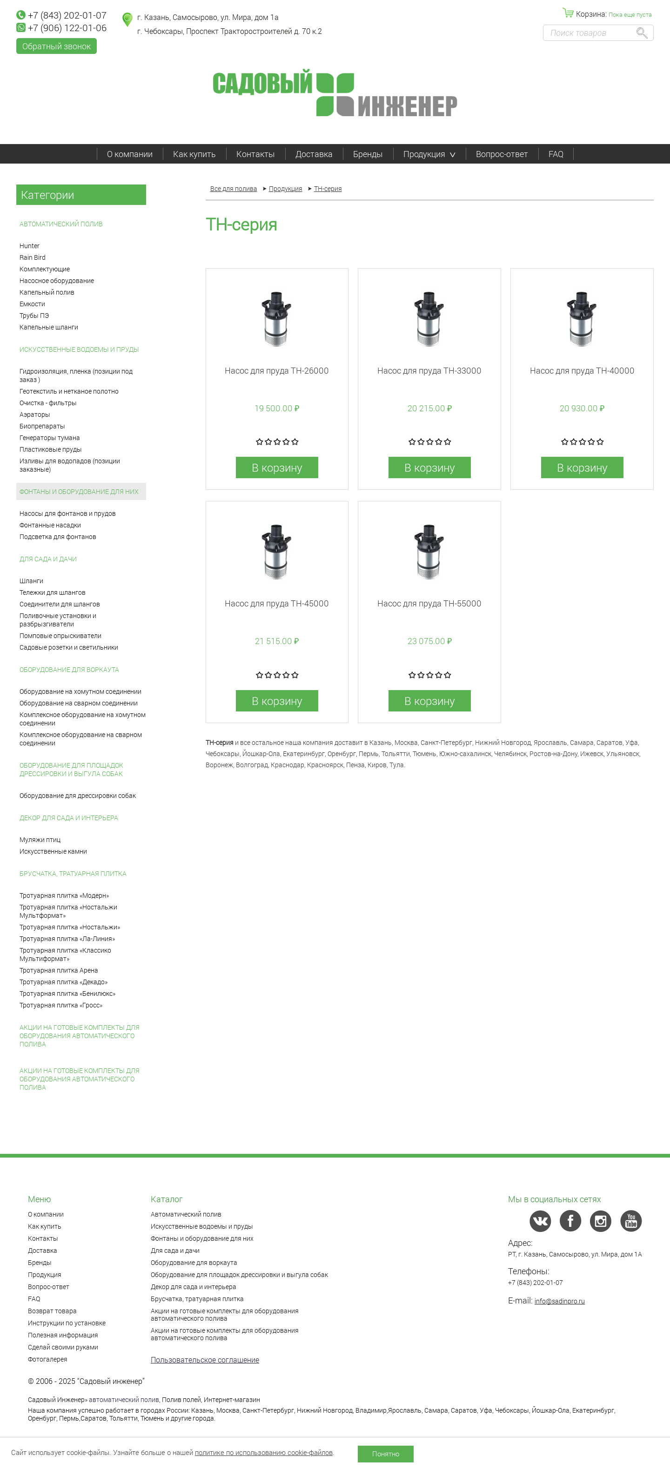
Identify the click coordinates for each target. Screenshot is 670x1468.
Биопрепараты (42, 425)
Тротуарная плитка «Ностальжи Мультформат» (68, 911)
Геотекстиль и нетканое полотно (69, 391)
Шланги (31, 580)
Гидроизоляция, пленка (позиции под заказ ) (76, 375)
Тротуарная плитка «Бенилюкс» (67, 993)
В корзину (277, 467)
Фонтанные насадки (50, 524)
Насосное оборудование (57, 280)
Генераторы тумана (50, 437)
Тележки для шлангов (53, 592)
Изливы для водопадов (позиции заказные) (70, 465)
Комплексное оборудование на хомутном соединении (83, 718)
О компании (130, 153)
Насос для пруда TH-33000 (429, 370)
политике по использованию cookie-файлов (264, 1452)
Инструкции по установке (67, 1322)
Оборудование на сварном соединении (79, 702)
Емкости (32, 303)
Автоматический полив (61, 223)
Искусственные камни (53, 851)
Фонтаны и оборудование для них (79, 491)
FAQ (556, 153)
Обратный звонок (56, 46)
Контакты (255, 153)
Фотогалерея (47, 1359)
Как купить (194, 153)
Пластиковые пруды (51, 449)
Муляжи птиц (40, 839)
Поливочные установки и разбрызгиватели (58, 619)
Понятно (385, 1453)
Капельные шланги (49, 327)
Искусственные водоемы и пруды (79, 349)
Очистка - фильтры (48, 402)
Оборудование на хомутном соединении (80, 691)
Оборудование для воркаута (69, 669)
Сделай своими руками (63, 1347)
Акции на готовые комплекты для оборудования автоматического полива (80, 1035)
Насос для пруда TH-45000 (277, 603)
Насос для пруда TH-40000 (582, 370)
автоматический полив (124, 1399)
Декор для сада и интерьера (69, 817)
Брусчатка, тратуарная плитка (73, 873)
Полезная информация (63, 1334)
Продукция (429, 153)
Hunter (30, 245)
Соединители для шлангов (60, 603)
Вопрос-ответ (502, 153)
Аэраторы (35, 414)
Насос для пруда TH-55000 (429, 603)
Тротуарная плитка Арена (59, 970)
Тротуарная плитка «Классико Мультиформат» (65, 954)
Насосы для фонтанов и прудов (68, 513)
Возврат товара (52, 1310)
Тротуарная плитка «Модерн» (64, 895)
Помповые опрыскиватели (60, 635)
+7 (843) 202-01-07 (61, 15)
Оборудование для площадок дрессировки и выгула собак (71, 769)
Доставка (314, 153)
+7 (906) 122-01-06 (61, 27)
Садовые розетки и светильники (69, 647)
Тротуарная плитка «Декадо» (63, 981)
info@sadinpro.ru (560, 1301)
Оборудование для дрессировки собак (78, 795)
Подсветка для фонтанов (58, 536)
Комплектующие (45, 268)
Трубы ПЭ (34, 315)
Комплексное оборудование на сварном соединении (81, 738)
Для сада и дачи (48, 558)
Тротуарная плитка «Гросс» (61, 1005)
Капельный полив (47, 292)
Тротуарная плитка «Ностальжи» (70, 926)
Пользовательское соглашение (205, 1359)
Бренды (368, 153)
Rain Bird (33, 257)
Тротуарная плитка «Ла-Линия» (67, 938)
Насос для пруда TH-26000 (277, 370)
